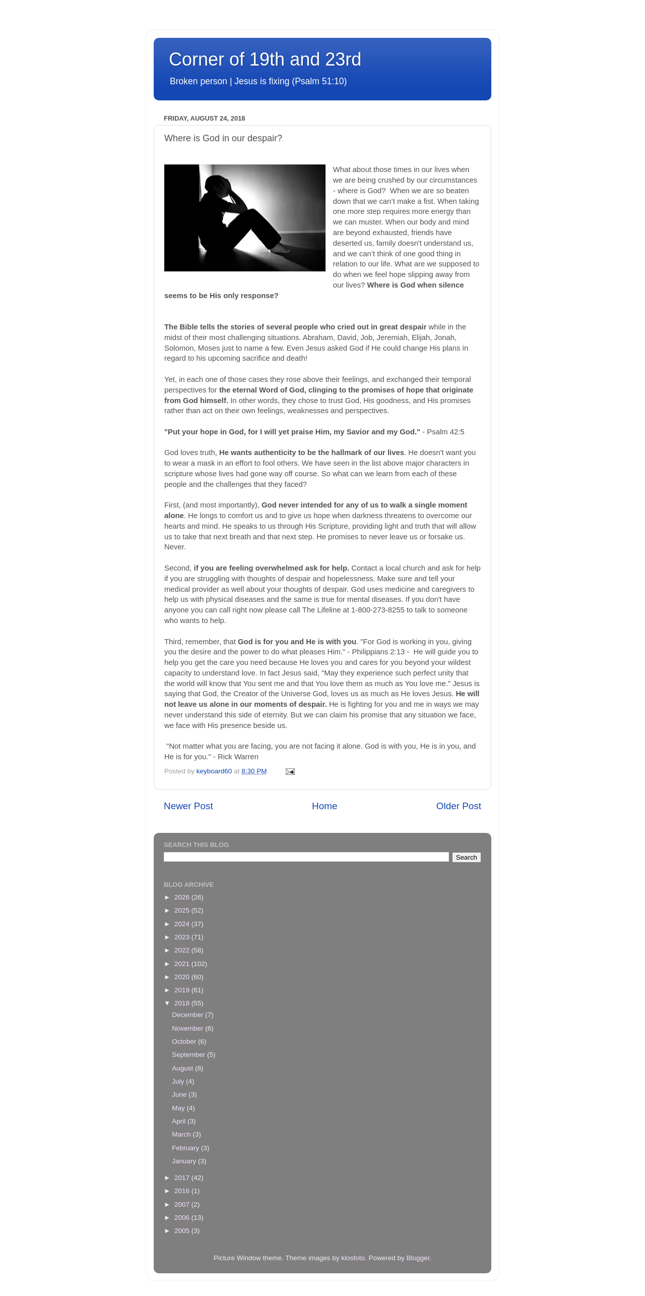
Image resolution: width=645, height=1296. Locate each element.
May (179, 1108)
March (182, 1134)
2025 (182, 910)
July (179, 1081)
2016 (182, 1191)
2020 (182, 977)
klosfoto (353, 1258)
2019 (182, 990)
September (189, 1054)
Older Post (458, 806)
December (188, 1015)
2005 (182, 1230)
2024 (182, 924)
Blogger (417, 1258)
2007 (182, 1204)
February (186, 1148)
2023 (182, 937)
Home (324, 806)
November (188, 1028)
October (185, 1041)
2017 (182, 1177)
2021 (182, 964)
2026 (182, 897)
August (183, 1068)
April (179, 1121)
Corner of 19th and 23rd (265, 59)
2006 (182, 1217)
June (180, 1094)
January (185, 1161)
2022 (182, 950)
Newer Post (188, 806)
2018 (182, 1003)
